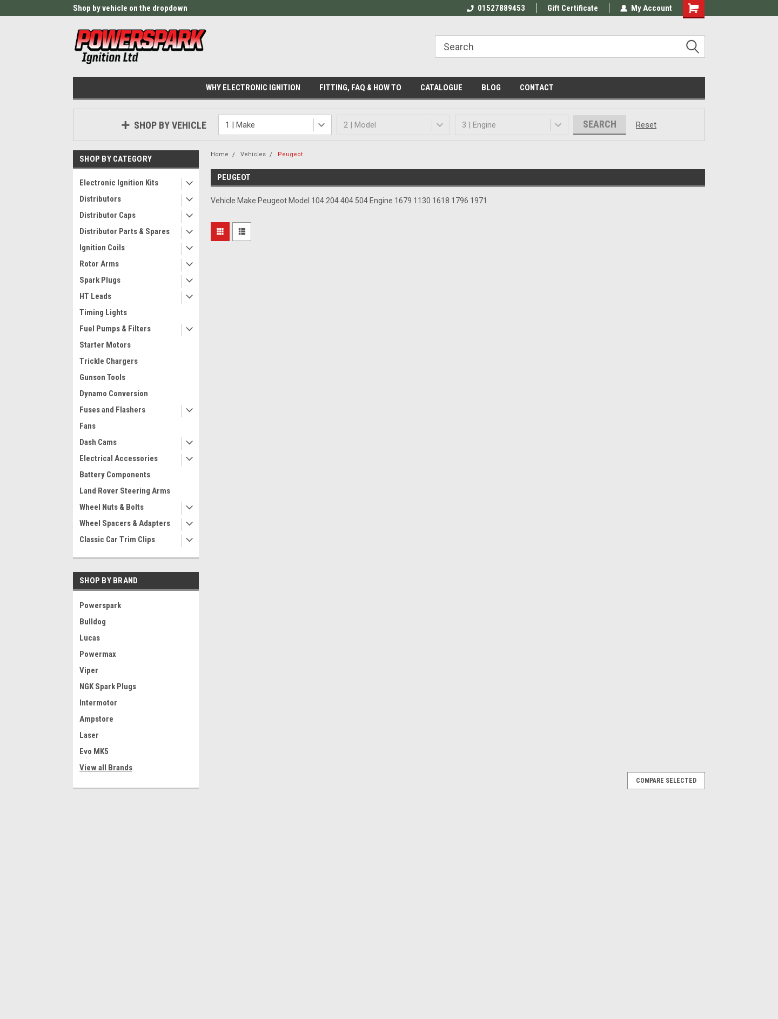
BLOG (491, 87)
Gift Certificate (572, 8)
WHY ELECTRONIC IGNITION (253, 87)
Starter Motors (105, 345)
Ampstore (96, 719)
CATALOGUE (441, 87)
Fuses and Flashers (112, 410)
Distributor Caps (107, 215)
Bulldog (92, 622)
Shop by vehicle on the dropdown (130, 8)
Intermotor (98, 703)
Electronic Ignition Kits (118, 183)
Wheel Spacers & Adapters (124, 523)
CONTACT (537, 87)
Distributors (100, 199)
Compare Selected (666, 780)
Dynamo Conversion (113, 393)
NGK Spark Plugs (107, 686)
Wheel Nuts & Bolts (111, 507)
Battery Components (114, 474)
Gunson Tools (102, 377)
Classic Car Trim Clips (117, 539)
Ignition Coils (102, 247)
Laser (89, 735)
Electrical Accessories (118, 458)
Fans (87, 426)
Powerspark (100, 605)
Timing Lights (103, 312)
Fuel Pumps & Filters (115, 329)
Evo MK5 (94, 751)
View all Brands (105, 767)
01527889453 (496, 8)
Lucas (89, 638)
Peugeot (290, 154)
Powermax (97, 654)
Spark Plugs (99, 280)
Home (220, 154)
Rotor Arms (99, 264)
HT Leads (95, 296)
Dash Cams (98, 442)
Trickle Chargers (108, 361)
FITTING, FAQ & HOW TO (360, 87)
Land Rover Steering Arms (124, 491)
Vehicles (253, 154)
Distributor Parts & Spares (124, 231)
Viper (88, 670)
